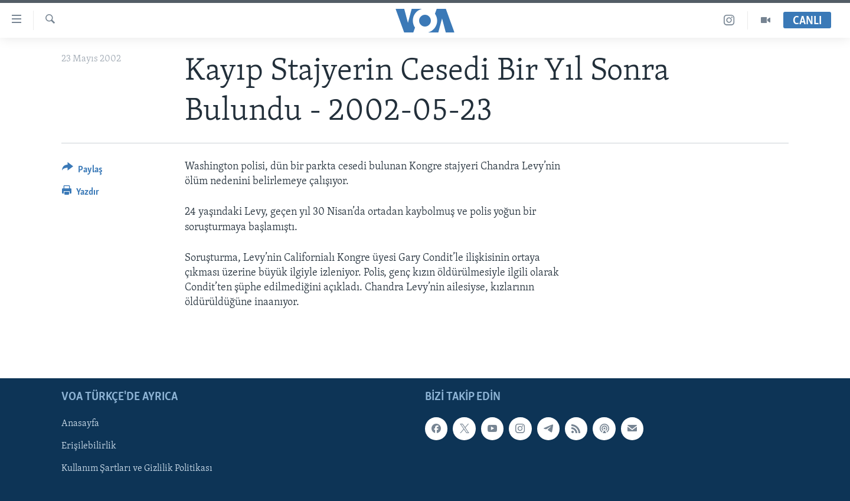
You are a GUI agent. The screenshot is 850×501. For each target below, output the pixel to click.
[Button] (82, 171)
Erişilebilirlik (88, 446)
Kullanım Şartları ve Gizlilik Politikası (136, 468)
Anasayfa (80, 423)
